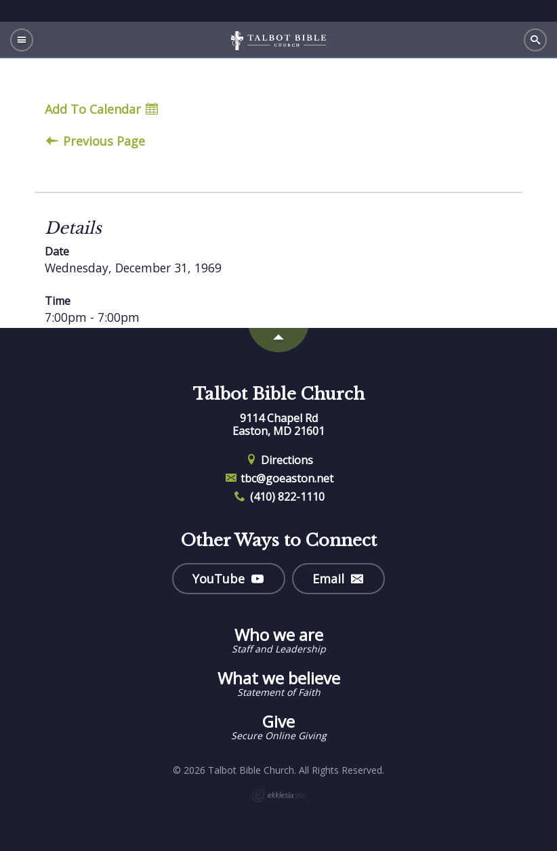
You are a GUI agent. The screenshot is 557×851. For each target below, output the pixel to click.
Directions (279, 460)
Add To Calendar (101, 109)
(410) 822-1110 (278, 496)
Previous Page (95, 141)
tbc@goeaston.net (279, 478)
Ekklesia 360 (278, 795)
